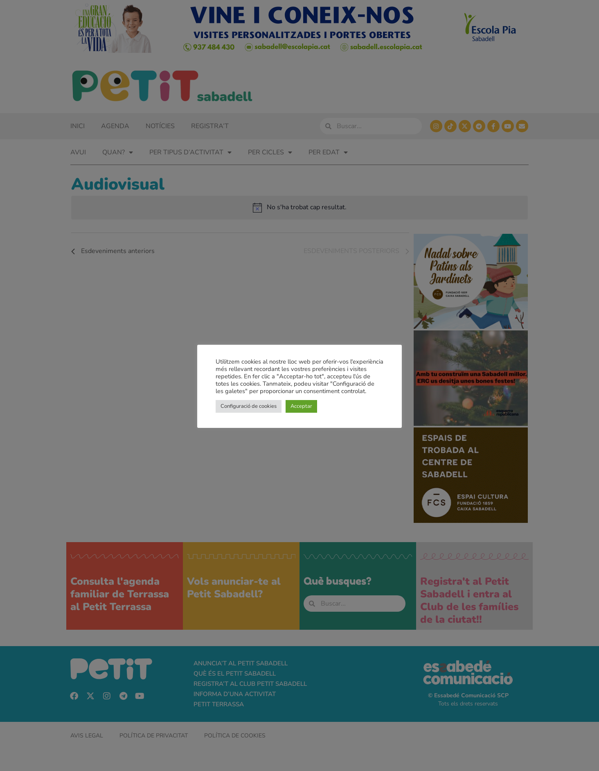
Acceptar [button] (301, 406)
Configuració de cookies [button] (249, 406)
